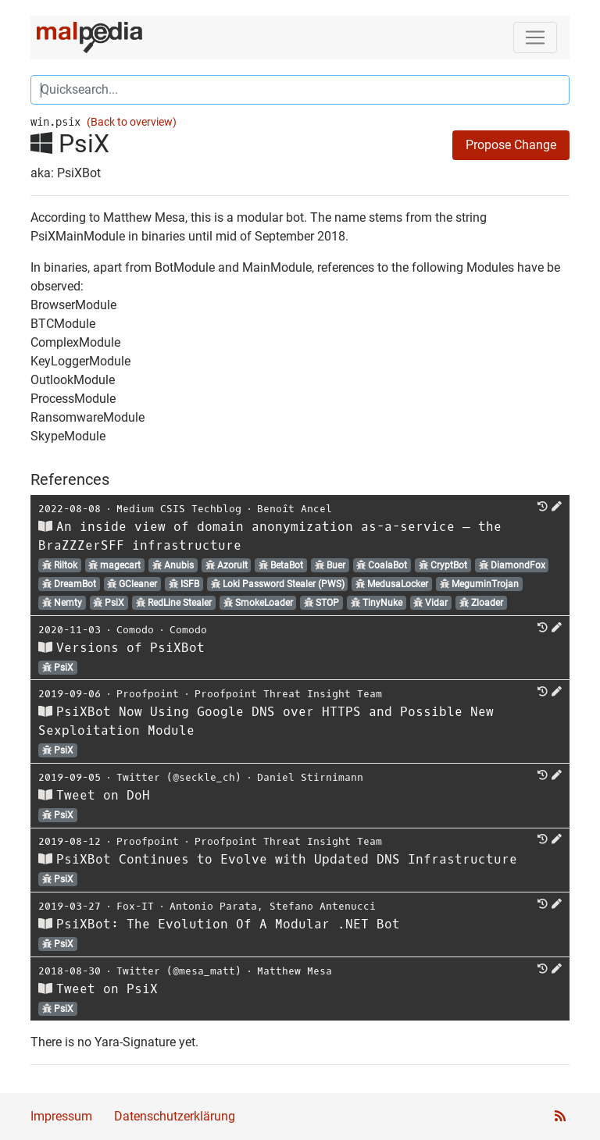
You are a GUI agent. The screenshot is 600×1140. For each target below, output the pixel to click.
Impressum (61, 1116)
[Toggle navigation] (535, 37)
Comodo (135, 629)
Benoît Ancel (294, 508)
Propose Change (511, 144)
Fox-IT (135, 906)
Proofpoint (147, 693)
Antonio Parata (213, 906)
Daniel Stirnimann (310, 777)
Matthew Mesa (294, 971)
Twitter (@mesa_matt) (178, 971)
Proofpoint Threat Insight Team (288, 693)
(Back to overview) (132, 122)
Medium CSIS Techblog (178, 508)
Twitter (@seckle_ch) (178, 777)
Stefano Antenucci (323, 906)
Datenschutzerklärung (174, 1116)
